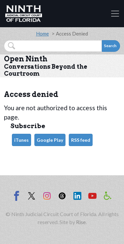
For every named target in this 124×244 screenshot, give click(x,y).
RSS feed (80, 140)
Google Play (50, 140)
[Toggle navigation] (115, 13)
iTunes (21, 140)
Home (42, 34)
